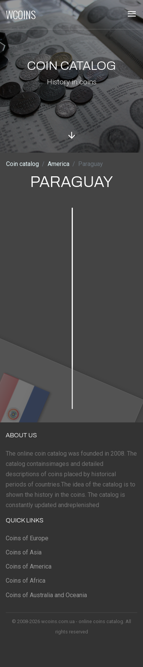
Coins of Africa (25, 580)
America (58, 164)
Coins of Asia (24, 552)
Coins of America (28, 566)
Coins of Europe (27, 538)
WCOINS (21, 14)
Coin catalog (22, 164)
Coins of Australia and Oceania (46, 595)
